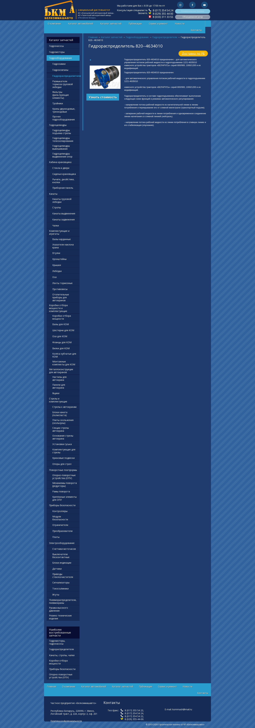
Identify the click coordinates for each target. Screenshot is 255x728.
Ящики (55, 393)
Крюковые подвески (63, 457)
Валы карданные (61, 239)
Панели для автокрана (58, 386)
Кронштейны (59, 259)
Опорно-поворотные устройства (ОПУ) (64, 477)
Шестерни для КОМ (63, 330)
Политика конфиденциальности (66, 721)
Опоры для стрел (61, 463)
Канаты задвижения (63, 219)
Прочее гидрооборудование (63, 118)
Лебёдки (57, 271)
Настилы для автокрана (59, 378)
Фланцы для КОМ (62, 342)
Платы (56, 537)
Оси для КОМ (59, 336)
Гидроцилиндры (58, 125)
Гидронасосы (56, 45)
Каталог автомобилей (80, 23)
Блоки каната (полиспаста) (59, 414)
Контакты (196, 30)
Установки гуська (62, 444)
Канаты (53, 193)
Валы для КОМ (60, 324)
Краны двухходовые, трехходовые (63, 110)
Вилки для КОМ (61, 348)
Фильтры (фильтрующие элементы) (60, 94)
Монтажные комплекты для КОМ (63, 363)
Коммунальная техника (192, 11)
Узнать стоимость (103, 97)
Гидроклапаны (60, 69)
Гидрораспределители (164, 37)
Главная (93, 37)
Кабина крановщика (60, 162)
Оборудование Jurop (192, 16)
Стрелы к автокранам (64, 406)
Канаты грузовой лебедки (61, 200)
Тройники (57, 103)
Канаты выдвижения (63, 213)
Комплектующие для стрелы (63, 451)
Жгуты (55, 594)
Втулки (56, 253)
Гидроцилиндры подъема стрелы (61, 132)
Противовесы (60, 289)
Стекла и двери (60, 167)
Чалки (55, 225)
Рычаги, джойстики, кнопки (63, 181)
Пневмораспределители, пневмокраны (62, 601)
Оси (54, 277)
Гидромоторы (57, 52)
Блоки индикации (61, 562)
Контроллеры (60, 511)
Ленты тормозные (62, 283)
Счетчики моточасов (64, 548)
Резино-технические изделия (60, 617)
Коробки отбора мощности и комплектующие (58, 308)
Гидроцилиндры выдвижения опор (62, 155)
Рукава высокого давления (58, 609)
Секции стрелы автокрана (60, 429)
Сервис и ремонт (158, 23)
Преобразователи (62, 531)
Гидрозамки (59, 63)
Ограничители (60, 524)
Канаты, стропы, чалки (62, 655)
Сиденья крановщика (64, 173)
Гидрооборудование (137, 37)
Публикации (135, 23)
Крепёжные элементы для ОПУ (64, 498)
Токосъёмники (60, 588)
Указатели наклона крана (63, 246)
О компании (54, 23)
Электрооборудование (62, 543)
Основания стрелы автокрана (62, 437)
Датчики (57, 568)
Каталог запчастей (110, 23)
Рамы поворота (61, 491)
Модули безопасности (60, 518)
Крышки (56, 265)
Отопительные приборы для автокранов (60, 297)
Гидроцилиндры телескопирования (62, 139)
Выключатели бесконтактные (60, 556)
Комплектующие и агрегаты (59, 232)
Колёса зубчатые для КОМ (64, 355)
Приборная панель (62, 187)
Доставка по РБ (193, 53)
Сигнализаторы (60, 582)
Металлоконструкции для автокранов (61, 371)
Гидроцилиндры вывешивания (61, 147)
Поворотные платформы (63, 470)
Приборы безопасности (62, 505)
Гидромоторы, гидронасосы (57, 642)
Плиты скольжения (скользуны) (63, 421)
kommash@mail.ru (182, 709)
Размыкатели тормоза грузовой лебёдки (62, 84)
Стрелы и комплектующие (58, 400)
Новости (179, 23)
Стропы (56, 207)
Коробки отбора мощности (61, 317)
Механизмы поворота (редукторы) (64, 484)
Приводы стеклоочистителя (62, 576)
